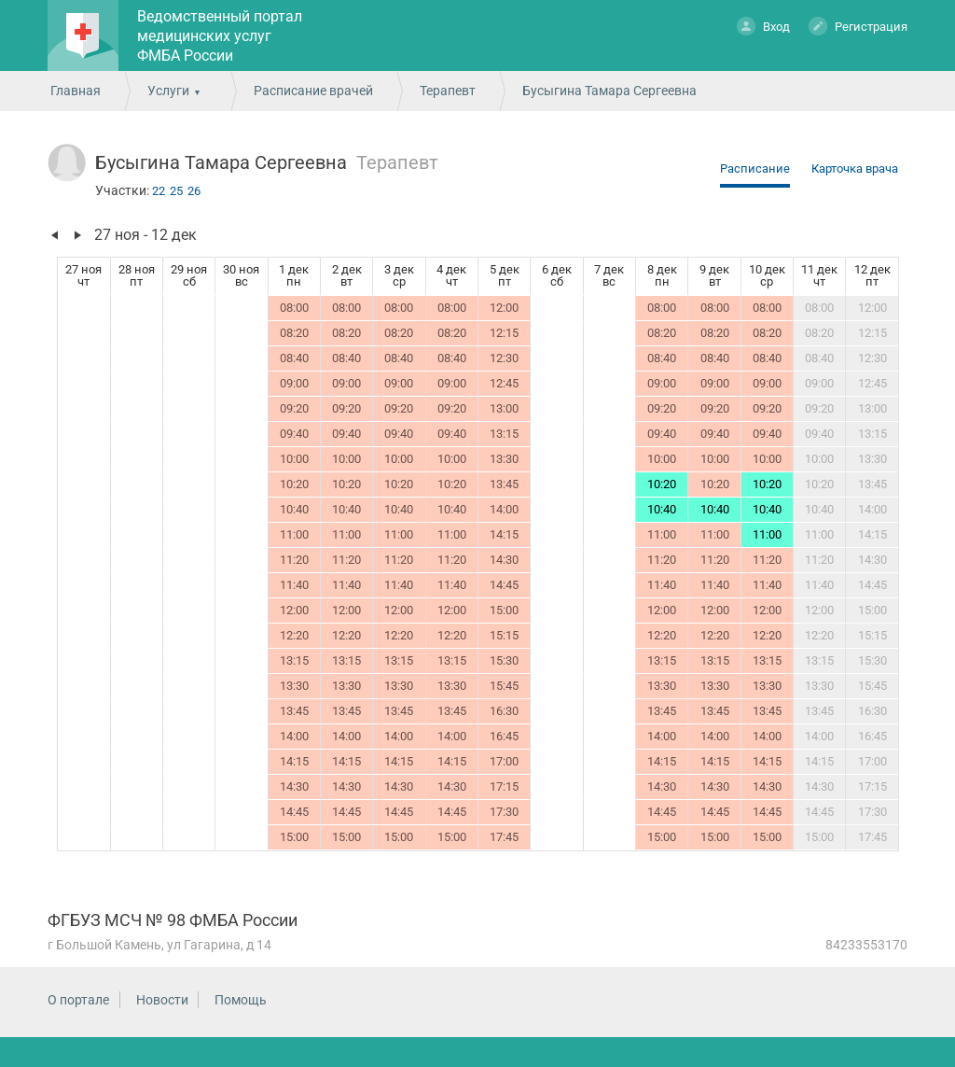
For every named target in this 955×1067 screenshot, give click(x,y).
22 (158, 191)
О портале (78, 999)
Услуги (168, 90)
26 (194, 191)
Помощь (241, 999)
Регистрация (858, 25)
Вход (763, 25)
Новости (162, 999)
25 (176, 191)
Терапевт (448, 90)
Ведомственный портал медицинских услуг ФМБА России (219, 35)
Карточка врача (854, 168)
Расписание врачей (313, 90)
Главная (75, 90)
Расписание (755, 168)
